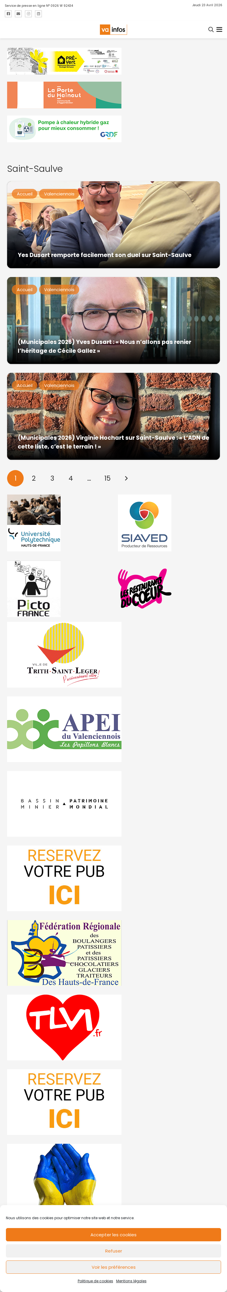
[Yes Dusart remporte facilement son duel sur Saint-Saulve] (113, 224)
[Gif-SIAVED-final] (169, 523)
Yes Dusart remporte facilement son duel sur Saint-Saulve (105, 255)
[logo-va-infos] (113, 29)
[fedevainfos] (113, 953)
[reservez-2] (113, 878)
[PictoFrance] (58, 588)
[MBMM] (113, 61)
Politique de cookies (95, 1280)
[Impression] (113, 729)
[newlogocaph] (113, 95)
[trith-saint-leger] (113, 655)
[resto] (169, 588)
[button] (211, 29)
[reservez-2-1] (113, 1102)
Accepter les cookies (113, 1235)
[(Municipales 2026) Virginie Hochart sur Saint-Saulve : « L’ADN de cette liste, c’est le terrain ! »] (113, 416)
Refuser (113, 1251)
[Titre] (8, 13)
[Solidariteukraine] (113, 1176)
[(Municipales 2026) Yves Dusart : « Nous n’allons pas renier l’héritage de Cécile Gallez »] (113, 320)
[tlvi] (113, 1027)
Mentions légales (131, 1280)
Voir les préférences (114, 1267)
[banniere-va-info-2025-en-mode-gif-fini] (113, 129)
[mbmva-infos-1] (113, 804)
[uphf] (58, 523)
